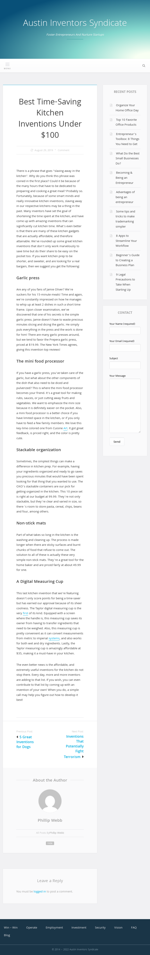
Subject (125, 362)
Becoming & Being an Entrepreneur (124, 178)
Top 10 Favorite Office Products (126, 123)
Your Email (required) (125, 345)
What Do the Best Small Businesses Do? (127, 158)
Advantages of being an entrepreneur (125, 197)
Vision (118, 928)
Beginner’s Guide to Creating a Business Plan (127, 260)
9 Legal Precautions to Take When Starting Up (125, 282)
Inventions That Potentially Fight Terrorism (74, 747)
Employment (54, 928)
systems (54, 638)
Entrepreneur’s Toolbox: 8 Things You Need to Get (127, 139)
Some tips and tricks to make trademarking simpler (125, 219)
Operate (31, 928)
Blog (7, 935)
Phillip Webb (50, 820)
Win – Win (11, 928)
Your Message (125, 403)
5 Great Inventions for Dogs (25, 742)
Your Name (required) (125, 328)
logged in (40, 891)
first (25, 613)
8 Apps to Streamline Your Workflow (126, 241)
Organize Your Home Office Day (127, 108)
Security (100, 928)
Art (65, 428)
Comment (63, 150)
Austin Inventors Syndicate (75, 24)
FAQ (134, 928)
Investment (78, 928)
